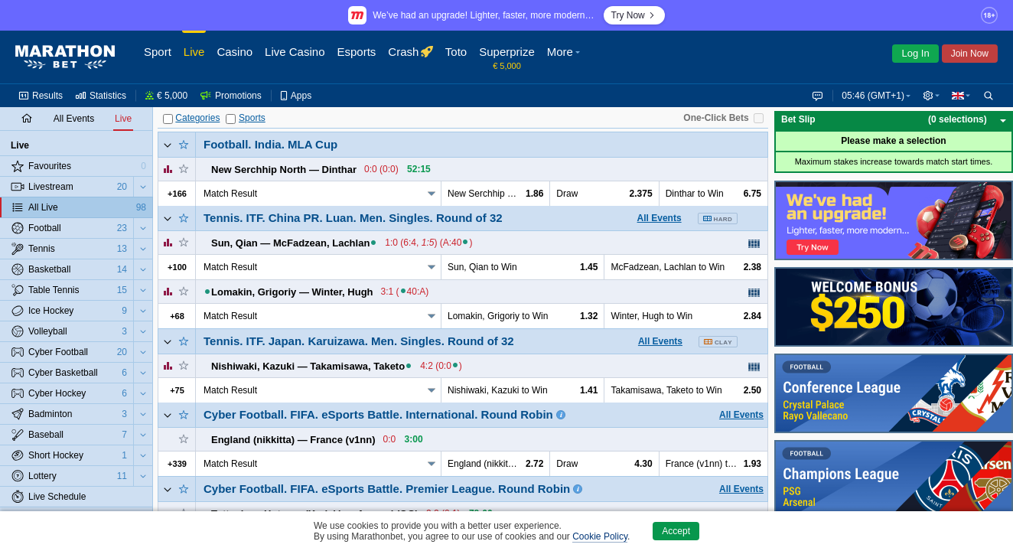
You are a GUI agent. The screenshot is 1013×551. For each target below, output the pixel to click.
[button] (930, 95)
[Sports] (231, 119)
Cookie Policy (599, 536)
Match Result (230, 193)
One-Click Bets (715, 117)
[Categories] (168, 119)
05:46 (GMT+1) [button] (870, 95)
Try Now (634, 15)
